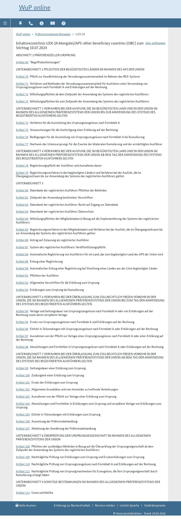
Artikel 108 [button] (23, 446)
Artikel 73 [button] (22, 101)
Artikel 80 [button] (22, 190)
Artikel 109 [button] (23, 457)
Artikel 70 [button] (22, 76)
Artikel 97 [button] (22, 336)
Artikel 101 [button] (23, 382)
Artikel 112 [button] (23, 492)
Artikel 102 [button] (23, 389)
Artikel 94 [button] (22, 311)
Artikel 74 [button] (22, 122)
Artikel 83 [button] (22, 211)
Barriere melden (105, 505)
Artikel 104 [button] (23, 403)
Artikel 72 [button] (22, 94)
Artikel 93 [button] (22, 289)
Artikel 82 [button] (22, 204)
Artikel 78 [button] (22, 165)
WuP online (34, 7)
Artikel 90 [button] (22, 268)
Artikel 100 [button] (23, 375)
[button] (5, 22)
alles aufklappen (155, 43)
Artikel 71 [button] (22, 83)
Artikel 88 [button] (22, 254)
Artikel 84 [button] (22, 218)
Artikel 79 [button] (22, 172)
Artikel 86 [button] (22, 240)
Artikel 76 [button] (22, 137)
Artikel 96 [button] (22, 328)
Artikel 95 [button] (22, 322)
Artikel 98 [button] (22, 346)
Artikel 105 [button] (23, 414)
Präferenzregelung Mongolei (52, 34)
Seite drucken (26, 505)
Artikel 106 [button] (23, 421)
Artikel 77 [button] (22, 144)
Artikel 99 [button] (22, 368)
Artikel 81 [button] (22, 197)
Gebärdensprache (154, 505)
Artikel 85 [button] (22, 229)
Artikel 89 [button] (22, 261)
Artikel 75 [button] (22, 129)
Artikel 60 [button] (22, 62)
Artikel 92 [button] (22, 282)
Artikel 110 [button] (23, 464)
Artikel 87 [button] (22, 247)
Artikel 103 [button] (23, 396)
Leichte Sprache (129, 505)
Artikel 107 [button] (23, 428)
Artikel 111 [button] (23, 471)
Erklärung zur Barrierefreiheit (72, 505)
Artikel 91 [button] (22, 275)
